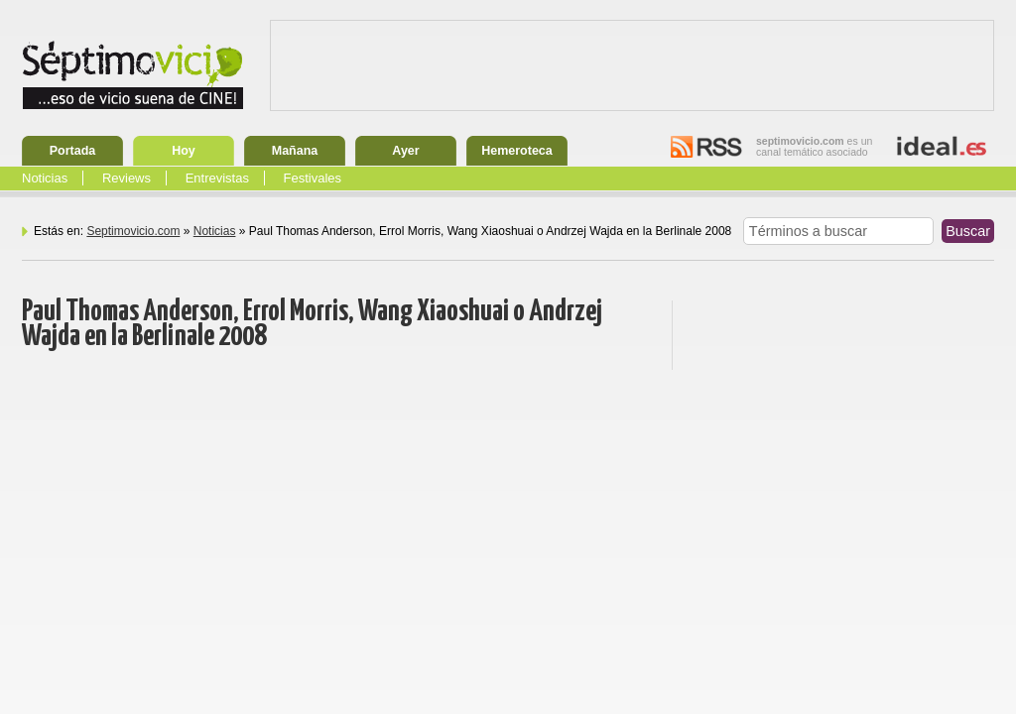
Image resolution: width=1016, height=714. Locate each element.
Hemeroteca (517, 151)
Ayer (405, 151)
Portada (73, 151)
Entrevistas (217, 178)
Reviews (126, 178)
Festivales (313, 178)
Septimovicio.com (133, 231)
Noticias (44, 178)
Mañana (295, 151)
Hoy (183, 151)
